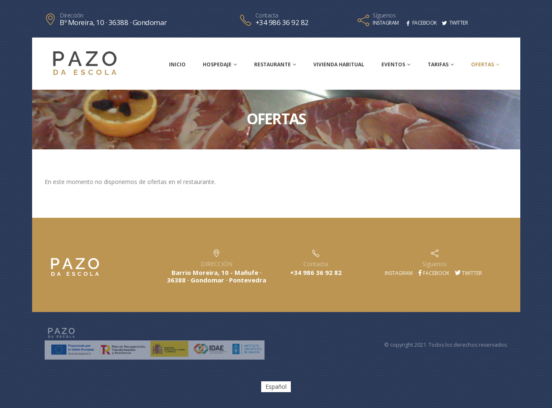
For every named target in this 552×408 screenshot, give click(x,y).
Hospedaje (217, 64)
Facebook (433, 273)
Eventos (393, 64)
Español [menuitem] (276, 386)
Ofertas (482, 64)
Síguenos (384, 15)
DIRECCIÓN (216, 264)
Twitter (468, 273)
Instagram (398, 273)
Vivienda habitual (338, 64)
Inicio (177, 64)
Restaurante (272, 64)
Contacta (266, 15)
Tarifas (438, 64)
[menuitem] (276, 386)
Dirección (71, 15)
